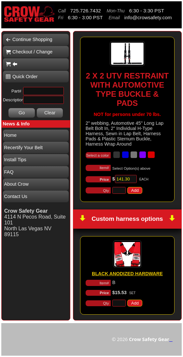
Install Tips (15, 159)
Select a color (97, 155)
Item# (104, 168)
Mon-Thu (115, 10)
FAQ (9, 172)
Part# (16, 91)
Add (135, 190)
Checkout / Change (29, 51)
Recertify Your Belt (23, 147)
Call (62, 10)
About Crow (16, 184)
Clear (49, 112)
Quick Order (21, 76)
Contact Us (15, 196)
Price (104, 179)
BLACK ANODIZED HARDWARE (127, 273)
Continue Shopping (29, 39)
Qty (106, 191)
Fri (60, 17)
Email (114, 17)
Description (12, 99)
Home (10, 135)
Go (22, 112)
